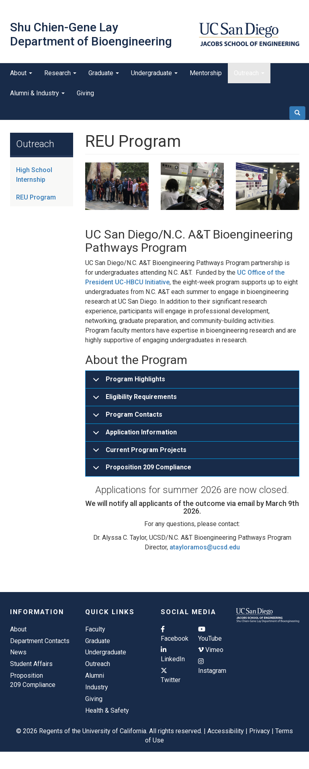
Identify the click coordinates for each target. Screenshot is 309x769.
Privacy (259, 731)
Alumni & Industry (37, 93)
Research (60, 73)
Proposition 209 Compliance (140, 469)
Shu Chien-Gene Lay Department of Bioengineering (91, 34)
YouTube (210, 634)
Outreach (249, 73)
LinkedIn (173, 654)
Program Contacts (126, 417)
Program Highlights (127, 382)
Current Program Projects (138, 452)
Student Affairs (31, 664)
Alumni (94, 675)
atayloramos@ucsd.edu (205, 547)
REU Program (36, 197)
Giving (85, 93)
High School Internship (34, 174)
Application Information (133, 435)
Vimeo (210, 650)
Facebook (173, 634)
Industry (96, 687)
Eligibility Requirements (133, 399)
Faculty (95, 629)
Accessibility (225, 731)
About (21, 73)
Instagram (211, 666)
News (18, 652)
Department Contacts (40, 641)
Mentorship (206, 73)
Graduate (103, 73)
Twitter (170, 675)
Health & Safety (107, 710)
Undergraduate (154, 73)
